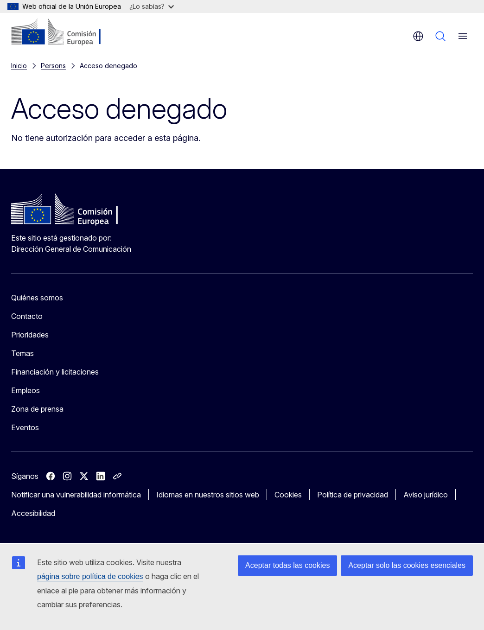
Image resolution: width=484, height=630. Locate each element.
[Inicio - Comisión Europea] (67, 32)
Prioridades (30, 334)
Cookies (288, 494)
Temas (22, 353)
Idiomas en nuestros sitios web (207, 494)
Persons (53, 66)
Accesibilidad (33, 513)
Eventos (25, 427)
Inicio (19, 66)
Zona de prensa (37, 409)
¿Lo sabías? (151, 6)
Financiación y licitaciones (55, 371)
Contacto (27, 316)
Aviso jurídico (425, 494)
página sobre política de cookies (90, 576)
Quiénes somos (37, 297)
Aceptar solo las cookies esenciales (406, 565)
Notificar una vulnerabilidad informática (76, 494)
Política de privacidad (352, 494)
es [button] (418, 36)
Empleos (25, 390)
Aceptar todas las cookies (287, 565)
